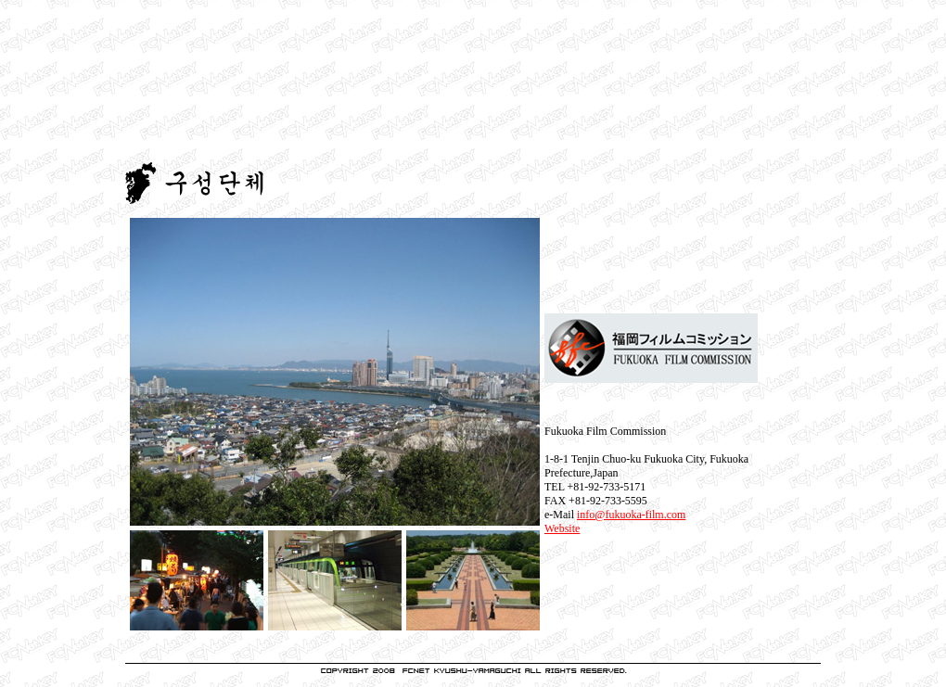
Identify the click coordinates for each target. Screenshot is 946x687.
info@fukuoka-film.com (631, 514)
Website (562, 528)
